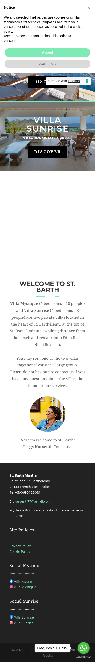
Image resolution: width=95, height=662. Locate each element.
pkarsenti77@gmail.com (31, 501)
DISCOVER (47, 151)
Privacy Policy (20, 546)
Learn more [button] (47, 64)
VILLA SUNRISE (47, 124)
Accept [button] (47, 52)
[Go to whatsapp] (84, 648)
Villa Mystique (25, 581)
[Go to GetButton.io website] (83, 657)
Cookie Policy (20, 551)
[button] (89, 7)
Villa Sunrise (24, 617)
